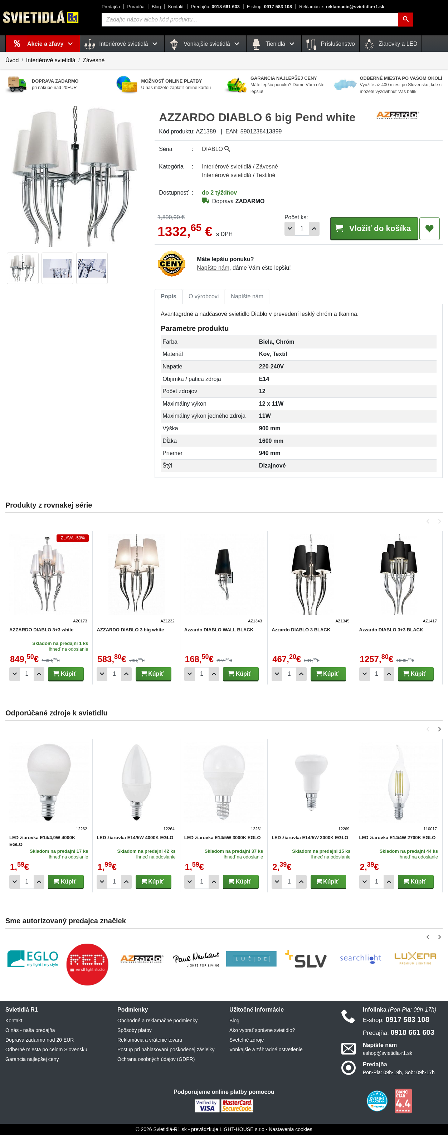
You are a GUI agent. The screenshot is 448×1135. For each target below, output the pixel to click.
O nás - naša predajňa (30, 1030)
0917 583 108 (269, 6)
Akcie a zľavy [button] (51, 44)
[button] (429, 521)
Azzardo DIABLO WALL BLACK (218, 629)
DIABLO (216, 149)
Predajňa (111, 6)
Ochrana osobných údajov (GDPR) (156, 1059)
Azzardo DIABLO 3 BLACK (301, 629)
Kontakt (176, 6)
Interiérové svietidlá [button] (122, 44)
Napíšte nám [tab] (247, 296)
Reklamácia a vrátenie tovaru (149, 1040)
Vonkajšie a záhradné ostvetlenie (266, 1049)
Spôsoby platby (134, 1030)
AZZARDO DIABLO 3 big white (130, 629)
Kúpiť (64, 674)
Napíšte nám (213, 268)
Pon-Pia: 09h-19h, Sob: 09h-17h (399, 1072)
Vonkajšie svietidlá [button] (205, 44)
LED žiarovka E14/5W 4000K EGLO (135, 837)
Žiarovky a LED (391, 44)
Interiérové (226, 166)
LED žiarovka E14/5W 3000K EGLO (222, 837)
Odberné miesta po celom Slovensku (46, 1049)
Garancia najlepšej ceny (32, 1059)
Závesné (93, 60)
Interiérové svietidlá (51, 60)
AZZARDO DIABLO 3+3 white (41, 629)
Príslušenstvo (330, 44)
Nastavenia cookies (290, 1129)
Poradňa (135, 6)
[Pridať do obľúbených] (429, 228)
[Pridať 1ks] (314, 229)
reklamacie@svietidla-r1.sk (341, 6)
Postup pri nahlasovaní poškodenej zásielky (166, 1049)
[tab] (168, 296)
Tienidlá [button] (274, 44)
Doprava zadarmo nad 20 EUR (39, 1040)
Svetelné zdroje (246, 1040)
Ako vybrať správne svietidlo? (262, 1030)
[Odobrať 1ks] (289, 229)
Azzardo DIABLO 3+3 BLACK (391, 629)
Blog (156, 6)
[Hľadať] (405, 20)
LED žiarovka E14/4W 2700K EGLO (397, 837)
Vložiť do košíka (374, 228)
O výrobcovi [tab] (204, 296)
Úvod (12, 60)
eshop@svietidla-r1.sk (387, 1053)
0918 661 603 (215, 6)
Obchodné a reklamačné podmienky (157, 1020)
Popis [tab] (168, 296)
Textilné (265, 175)
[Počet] (302, 229)
